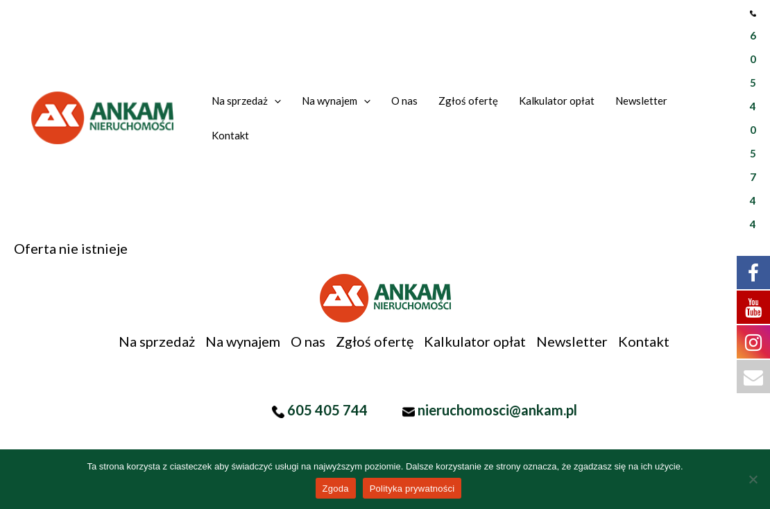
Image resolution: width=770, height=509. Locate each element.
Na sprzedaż (157, 341)
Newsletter (572, 341)
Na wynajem (242, 341)
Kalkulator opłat (475, 341)
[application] (274, 100)
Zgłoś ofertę (374, 341)
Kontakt (643, 341)
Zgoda (336, 488)
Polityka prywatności (412, 488)
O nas (308, 341)
